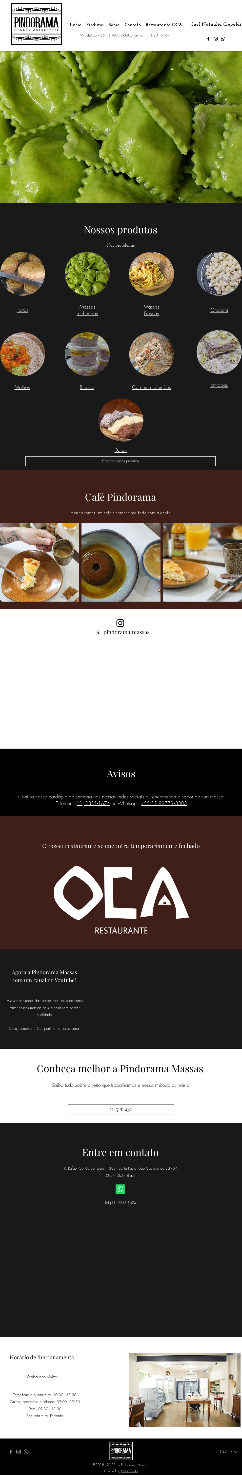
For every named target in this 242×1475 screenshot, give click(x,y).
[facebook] (208, 38)
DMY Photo (129, 1471)
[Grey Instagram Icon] (18, 1452)
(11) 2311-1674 (92, 803)
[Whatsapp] (223, 38)
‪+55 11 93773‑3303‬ (164, 803)
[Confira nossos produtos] (120, 461)
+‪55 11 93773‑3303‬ (115, 35)
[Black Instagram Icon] (120, 623)
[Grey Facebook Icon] (11, 1452)
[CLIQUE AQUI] (121, 1109)
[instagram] (215, 38)
